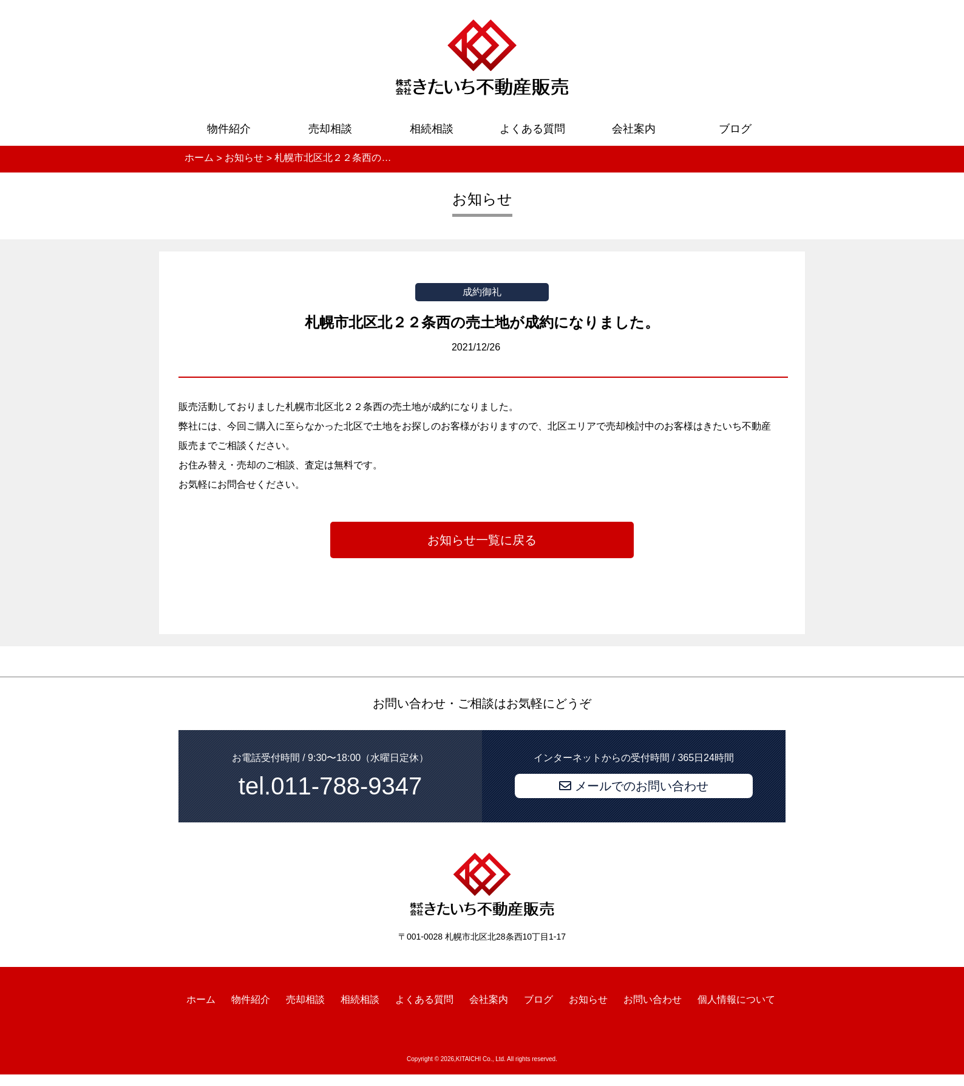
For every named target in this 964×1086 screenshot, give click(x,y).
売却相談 (330, 129)
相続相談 (431, 129)
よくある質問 (532, 129)
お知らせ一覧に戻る (482, 540)
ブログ (735, 129)
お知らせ (588, 999)
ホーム (201, 999)
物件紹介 (229, 129)
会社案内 (634, 129)
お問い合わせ (652, 999)
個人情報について (736, 999)
